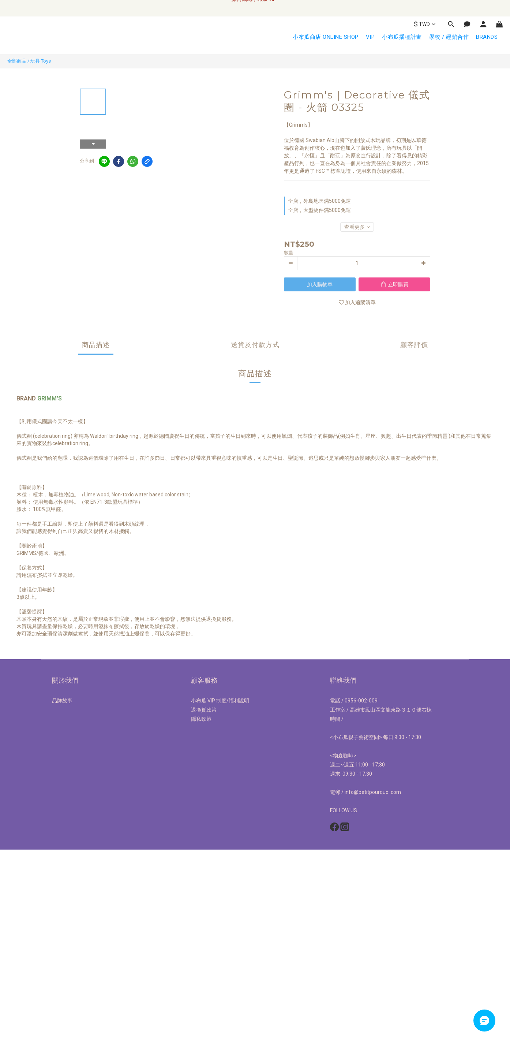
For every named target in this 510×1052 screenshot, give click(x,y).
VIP (370, 37)
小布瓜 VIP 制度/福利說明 (220, 701)
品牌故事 (62, 701)
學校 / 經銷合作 (449, 37)
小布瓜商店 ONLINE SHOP (326, 37)
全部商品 (16, 61)
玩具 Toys (40, 61)
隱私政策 (201, 719)
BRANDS (487, 37)
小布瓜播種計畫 (402, 37)
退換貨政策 (204, 710)
